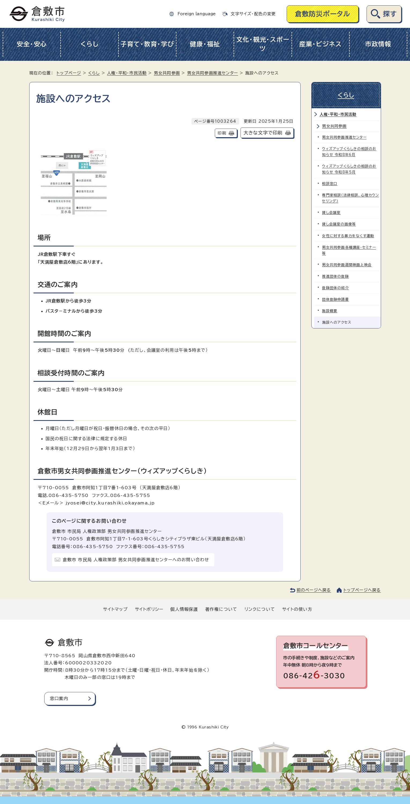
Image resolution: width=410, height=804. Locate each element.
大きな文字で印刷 (263, 132)
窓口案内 (59, 698)
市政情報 (378, 44)
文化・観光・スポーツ (263, 44)
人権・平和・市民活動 (127, 73)
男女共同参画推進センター (212, 73)
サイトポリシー (149, 609)
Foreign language (197, 14)
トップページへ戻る (362, 590)
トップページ (69, 73)
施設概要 (330, 310)
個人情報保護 (184, 609)
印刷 (222, 133)
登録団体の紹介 (335, 287)
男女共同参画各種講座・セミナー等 (349, 250)
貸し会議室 (331, 212)
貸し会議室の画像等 (339, 224)
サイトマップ (115, 609)
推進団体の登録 (335, 276)
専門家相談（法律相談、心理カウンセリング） (350, 198)
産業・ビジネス (320, 44)
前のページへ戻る (314, 590)
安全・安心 (32, 44)
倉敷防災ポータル (322, 13)
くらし (89, 44)
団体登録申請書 (335, 299)
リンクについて (260, 609)
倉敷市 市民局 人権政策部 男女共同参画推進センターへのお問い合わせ (136, 560)
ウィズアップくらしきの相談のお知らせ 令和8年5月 (349, 169)
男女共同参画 (167, 73)
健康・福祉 (205, 44)
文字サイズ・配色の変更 (253, 14)
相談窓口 (330, 183)
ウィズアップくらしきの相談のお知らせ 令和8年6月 (349, 151)
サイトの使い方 (297, 609)
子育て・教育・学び (147, 44)
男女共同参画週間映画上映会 (347, 264)
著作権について (221, 609)
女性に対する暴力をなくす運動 (348, 235)
